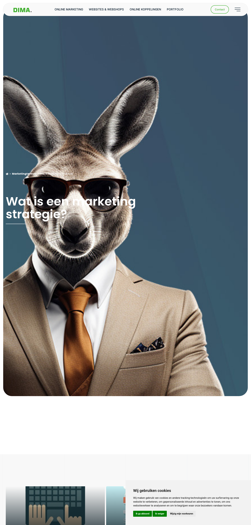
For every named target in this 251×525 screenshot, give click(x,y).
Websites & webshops (106, 9)
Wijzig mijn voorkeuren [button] (181, 513)
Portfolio (175, 9)
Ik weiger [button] (159, 513)
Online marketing (69, 9)
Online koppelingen (145, 9)
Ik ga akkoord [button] (142, 513)
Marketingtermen (24, 174)
